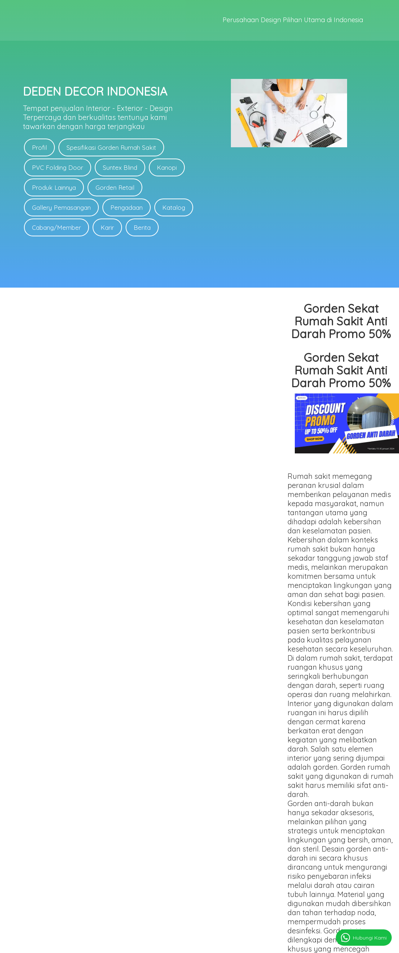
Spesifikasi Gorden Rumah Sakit (111, 147)
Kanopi (167, 167)
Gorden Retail (114, 187)
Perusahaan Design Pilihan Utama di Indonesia (293, 20)
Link (208, 865)
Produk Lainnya (54, 187)
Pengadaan (126, 207)
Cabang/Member (56, 227)
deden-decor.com (221, 944)
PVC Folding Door (57, 167)
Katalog (173, 207)
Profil (39, 147)
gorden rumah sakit (177, 732)
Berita (142, 227)
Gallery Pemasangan (61, 207)
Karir (107, 227)
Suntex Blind (120, 167)
